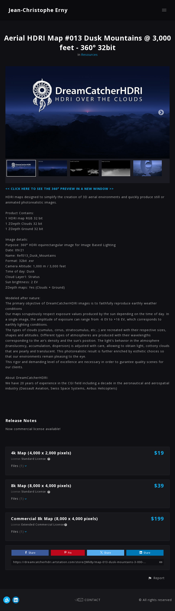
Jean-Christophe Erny (38, 9)
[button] (156, 577)
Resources (89, 55)
